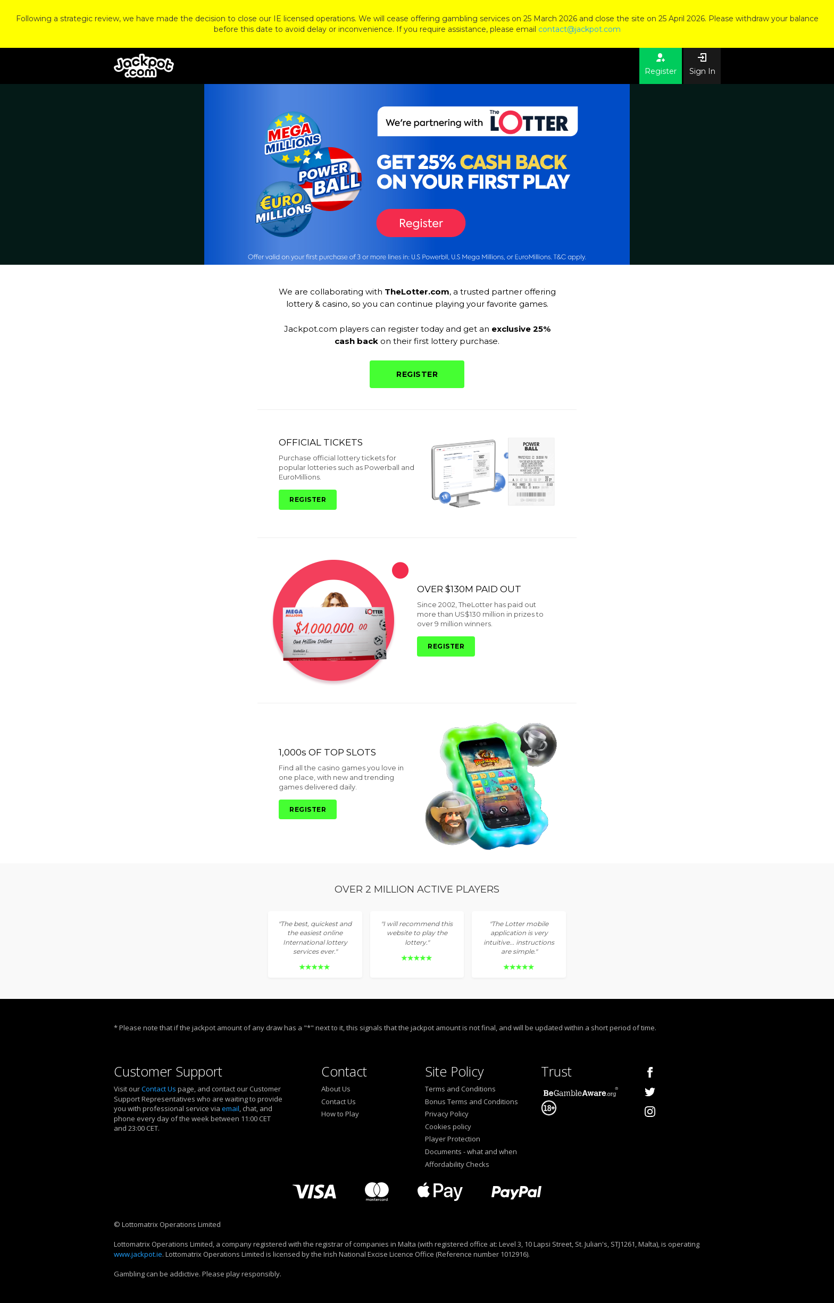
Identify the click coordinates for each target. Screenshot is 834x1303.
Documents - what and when (471, 1151)
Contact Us (158, 1089)
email (230, 1108)
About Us (336, 1089)
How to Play (340, 1114)
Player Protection (452, 1139)
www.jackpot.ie (138, 1254)
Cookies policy (448, 1126)
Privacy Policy (447, 1114)
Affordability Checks (457, 1164)
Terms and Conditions (460, 1089)
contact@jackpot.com (579, 29)
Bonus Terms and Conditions (471, 1101)
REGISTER (417, 374)
